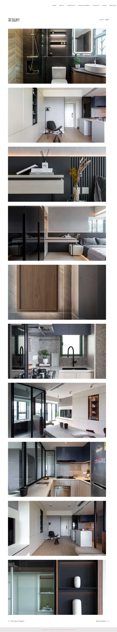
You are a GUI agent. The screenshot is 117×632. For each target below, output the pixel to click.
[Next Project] (102, 621)
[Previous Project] (16, 621)
